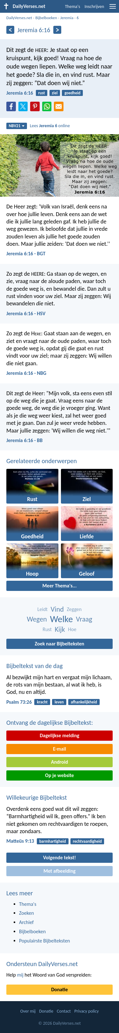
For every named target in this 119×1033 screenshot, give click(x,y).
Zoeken (26, 913)
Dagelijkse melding (59, 735)
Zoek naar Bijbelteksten (59, 644)
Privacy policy (86, 1011)
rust (41, 93)
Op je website (59, 775)
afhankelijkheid (84, 702)
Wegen (37, 619)
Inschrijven (94, 6)
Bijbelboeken (46, 17)
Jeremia (66, 17)
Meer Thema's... (60, 586)
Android (59, 762)
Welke (61, 619)
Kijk (60, 629)
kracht (42, 702)
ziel (54, 93)
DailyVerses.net (19, 17)
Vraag (84, 619)
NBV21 (17, 125)
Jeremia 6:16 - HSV (25, 313)
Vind (57, 609)
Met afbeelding (59, 871)
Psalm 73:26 (19, 702)
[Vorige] (10, 30)
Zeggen (74, 609)
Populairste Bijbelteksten (44, 941)
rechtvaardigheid (87, 841)
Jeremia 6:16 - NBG (26, 373)
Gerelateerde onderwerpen (41, 461)
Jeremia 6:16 (19, 93)
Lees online (50, 125)
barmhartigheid (52, 841)
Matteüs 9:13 (20, 841)
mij (20, 975)
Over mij (28, 1011)
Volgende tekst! (59, 858)
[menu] (112, 9)
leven (59, 702)
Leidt (42, 609)
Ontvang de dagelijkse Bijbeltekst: (49, 722)
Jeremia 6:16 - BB (24, 440)
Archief (26, 922)
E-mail (59, 749)
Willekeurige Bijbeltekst (36, 797)
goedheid (72, 93)
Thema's (72, 6)
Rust (47, 629)
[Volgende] (57, 30)
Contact (64, 1011)
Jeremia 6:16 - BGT (25, 254)
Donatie (59, 989)
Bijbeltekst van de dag (34, 666)
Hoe (72, 629)
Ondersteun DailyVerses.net (42, 964)
